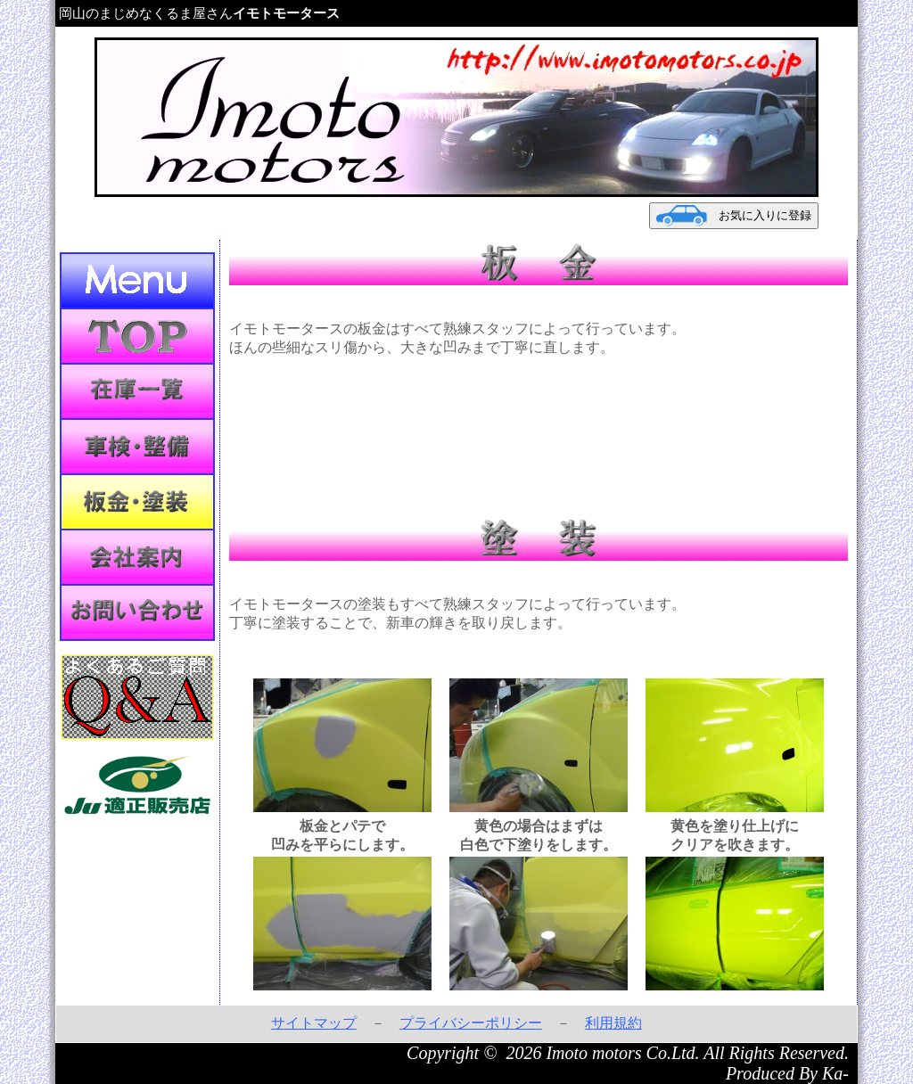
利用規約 (613, 1023)
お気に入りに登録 (733, 215)
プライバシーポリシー (470, 1023)
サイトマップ (314, 1023)
